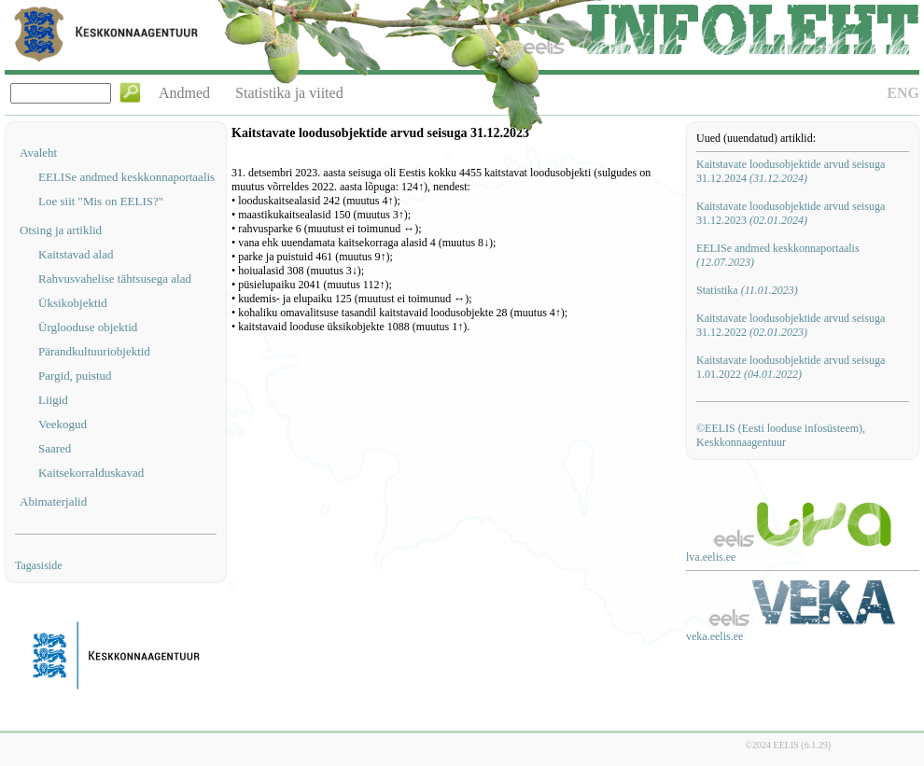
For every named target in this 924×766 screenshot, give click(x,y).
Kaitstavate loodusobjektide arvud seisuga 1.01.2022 (790, 367)
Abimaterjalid (53, 501)
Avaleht (38, 153)
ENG (903, 93)
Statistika (747, 290)
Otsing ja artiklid (61, 230)
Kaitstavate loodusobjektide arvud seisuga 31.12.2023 (790, 213)
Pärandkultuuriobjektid (94, 351)
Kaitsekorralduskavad (91, 473)
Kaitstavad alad (76, 254)
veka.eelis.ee (714, 636)
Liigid (53, 400)
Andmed (184, 93)
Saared (54, 448)
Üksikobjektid (72, 303)
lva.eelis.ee (710, 557)
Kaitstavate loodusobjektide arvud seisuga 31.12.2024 (790, 171)
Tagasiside (38, 565)
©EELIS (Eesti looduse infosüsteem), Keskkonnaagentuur (780, 435)
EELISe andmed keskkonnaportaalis (126, 177)
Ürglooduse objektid (87, 327)
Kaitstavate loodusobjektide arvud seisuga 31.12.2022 (790, 325)
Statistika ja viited (289, 93)
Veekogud (62, 424)
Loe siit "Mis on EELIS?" (100, 201)
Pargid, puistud (75, 376)
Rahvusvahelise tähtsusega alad (114, 279)
